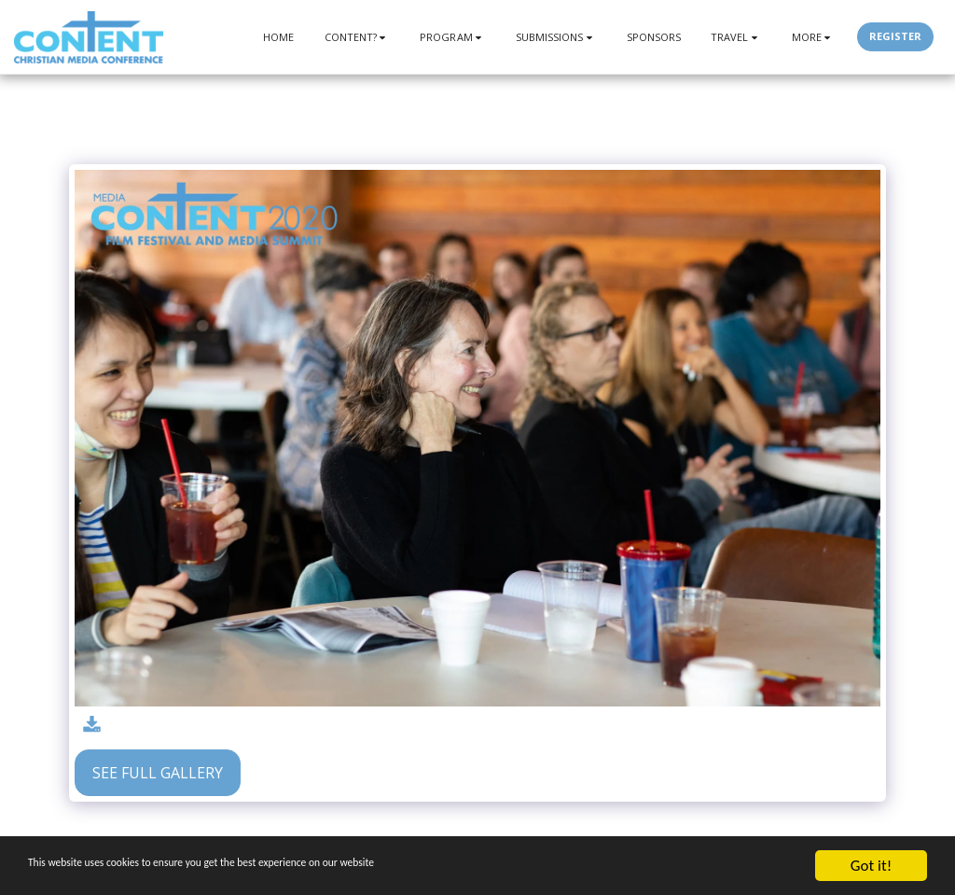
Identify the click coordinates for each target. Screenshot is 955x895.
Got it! (871, 865)
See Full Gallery (157, 772)
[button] (358, 37)
